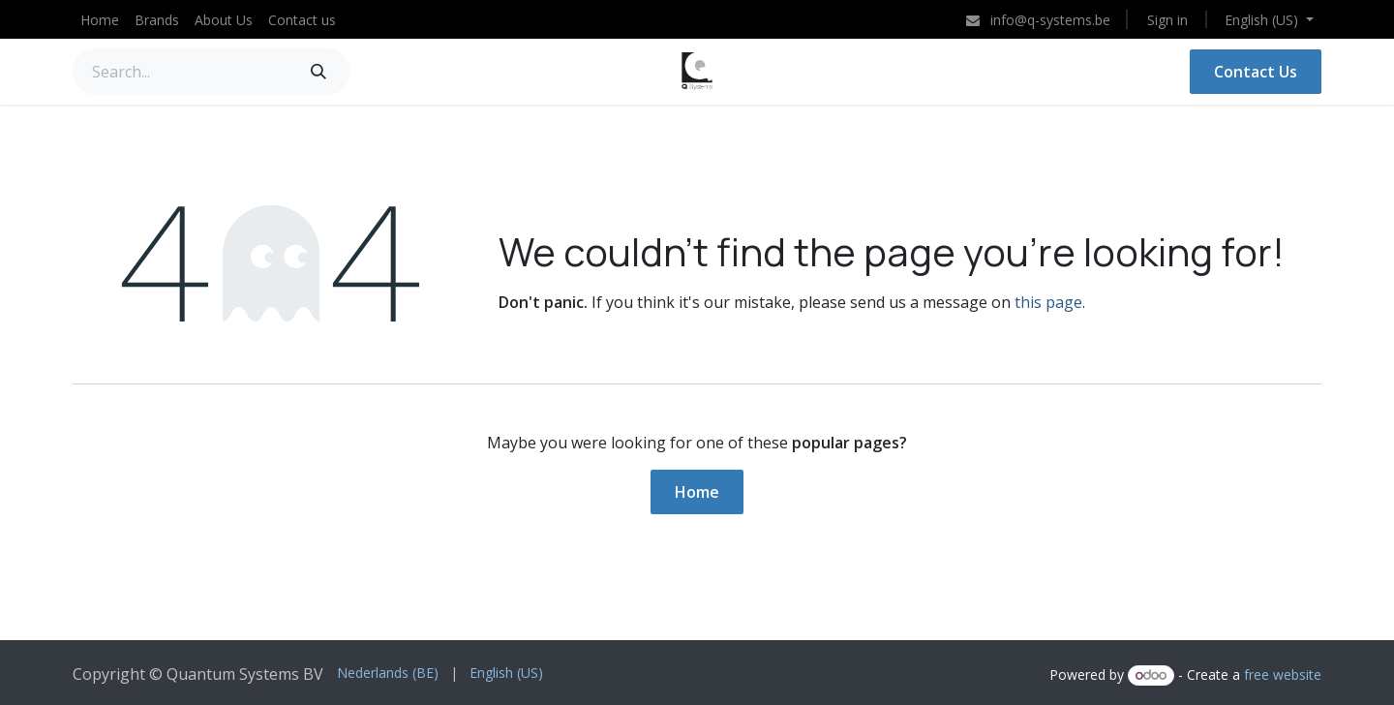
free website (1282, 674)
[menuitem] (100, 20)
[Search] (318, 71)
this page (1048, 302)
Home (697, 492)
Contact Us (1255, 71)
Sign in (1167, 20)
